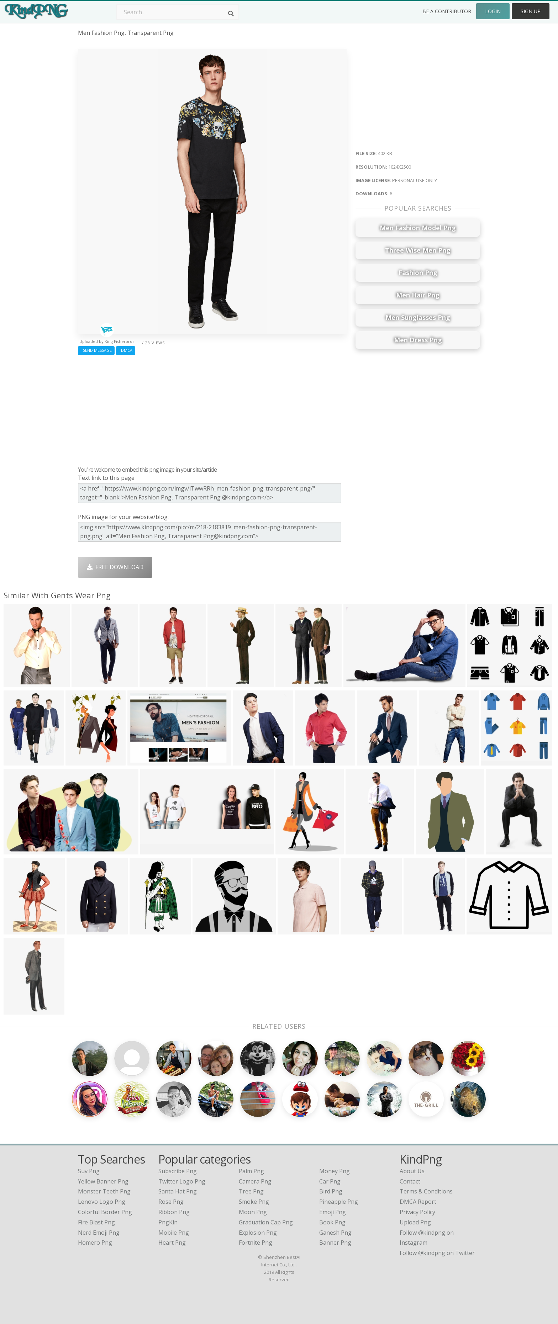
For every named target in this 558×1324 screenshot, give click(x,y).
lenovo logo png (101, 1202)
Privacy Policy (417, 1212)
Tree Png (251, 1191)
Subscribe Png (177, 1171)
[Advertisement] (212, 409)
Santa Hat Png (177, 1191)
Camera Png (255, 1181)
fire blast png (96, 1222)
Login (493, 11)
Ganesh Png (335, 1232)
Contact (410, 1181)
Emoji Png (332, 1212)
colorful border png (105, 1212)
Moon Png (253, 1212)
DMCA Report (418, 1202)
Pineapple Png (338, 1202)
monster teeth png (104, 1191)
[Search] (231, 13)
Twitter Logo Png (181, 1181)
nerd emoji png (99, 1232)
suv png (89, 1171)
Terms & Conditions (426, 1191)
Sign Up (531, 11)
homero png (95, 1242)
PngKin (168, 1222)
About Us (412, 1171)
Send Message (96, 350)
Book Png (332, 1222)
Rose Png (171, 1202)
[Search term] (177, 12)
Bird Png (330, 1191)
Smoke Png (254, 1202)
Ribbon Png (174, 1212)
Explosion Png (258, 1232)
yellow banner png (103, 1181)
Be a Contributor (446, 11)
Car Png (330, 1181)
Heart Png (172, 1242)
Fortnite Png (255, 1242)
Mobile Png (173, 1232)
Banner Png (335, 1242)
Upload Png (415, 1222)
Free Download (115, 567)
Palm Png (251, 1171)
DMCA (125, 350)
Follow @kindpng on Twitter (437, 1253)
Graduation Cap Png (266, 1222)
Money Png (334, 1171)
